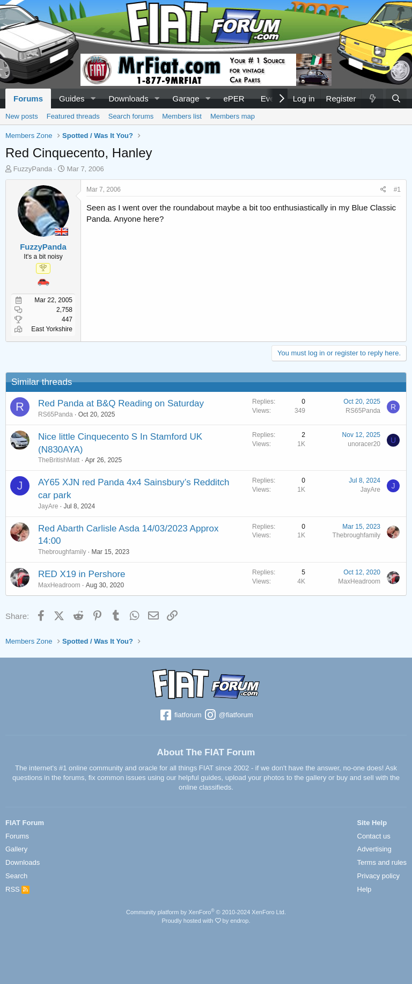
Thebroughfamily (62, 552)
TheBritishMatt (58, 460)
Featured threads (73, 116)
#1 (397, 189)
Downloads (128, 98)
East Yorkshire (51, 329)
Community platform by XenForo (206, 912)
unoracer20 (364, 444)
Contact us (374, 836)
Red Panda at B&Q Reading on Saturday (121, 403)
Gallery (16, 849)
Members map (232, 116)
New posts (21, 116)
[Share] (383, 190)
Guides (72, 98)
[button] (92, 98)
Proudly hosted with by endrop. (205, 920)
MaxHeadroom (59, 585)
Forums (28, 98)
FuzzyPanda (32, 169)
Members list (182, 116)
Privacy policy (378, 876)
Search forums (131, 116)
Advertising (374, 849)
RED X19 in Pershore (82, 574)
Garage (186, 98)
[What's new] (371, 98)
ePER (233, 98)
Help (364, 889)
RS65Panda (55, 414)
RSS (17, 889)
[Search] (396, 98)
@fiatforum (228, 715)
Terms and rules (382, 862)
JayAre (48, 506)
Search (16, 876)
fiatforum (180, 715)
